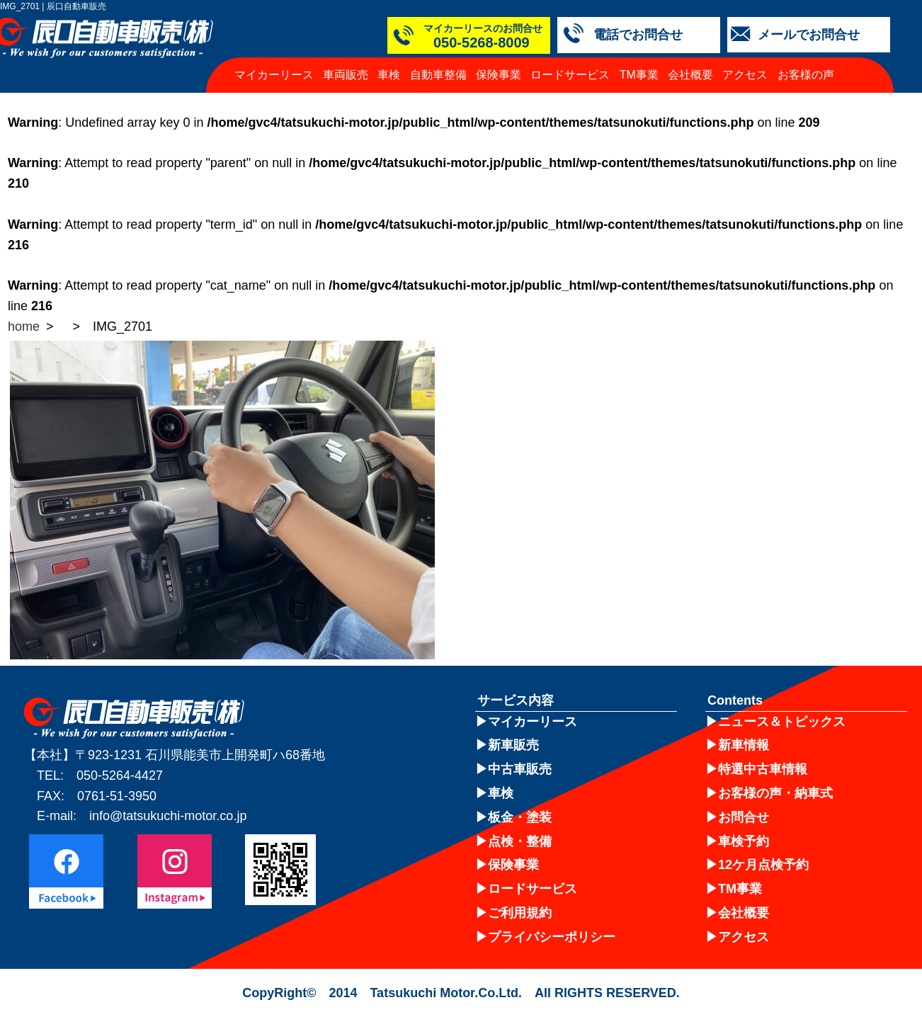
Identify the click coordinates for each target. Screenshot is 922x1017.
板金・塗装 (520, 817)
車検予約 (743, 841)
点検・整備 (520, 841)
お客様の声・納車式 (775, 793)
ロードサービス (570, 75)
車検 (388, 75)
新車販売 (513, 745)
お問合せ (743, 817)
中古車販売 (520, 769)
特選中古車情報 (762, 769)
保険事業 (498, 75)
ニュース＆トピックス (782, 722)
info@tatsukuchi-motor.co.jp (167, 816)
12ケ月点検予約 (763, 865)
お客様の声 (806, 75)
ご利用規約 (520, 913)
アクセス (745, 75)
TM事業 (639, 75)
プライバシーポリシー (551, 937)
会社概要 (690, 75)
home (24, 326)
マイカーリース (274, 75)
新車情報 (743, 745)
